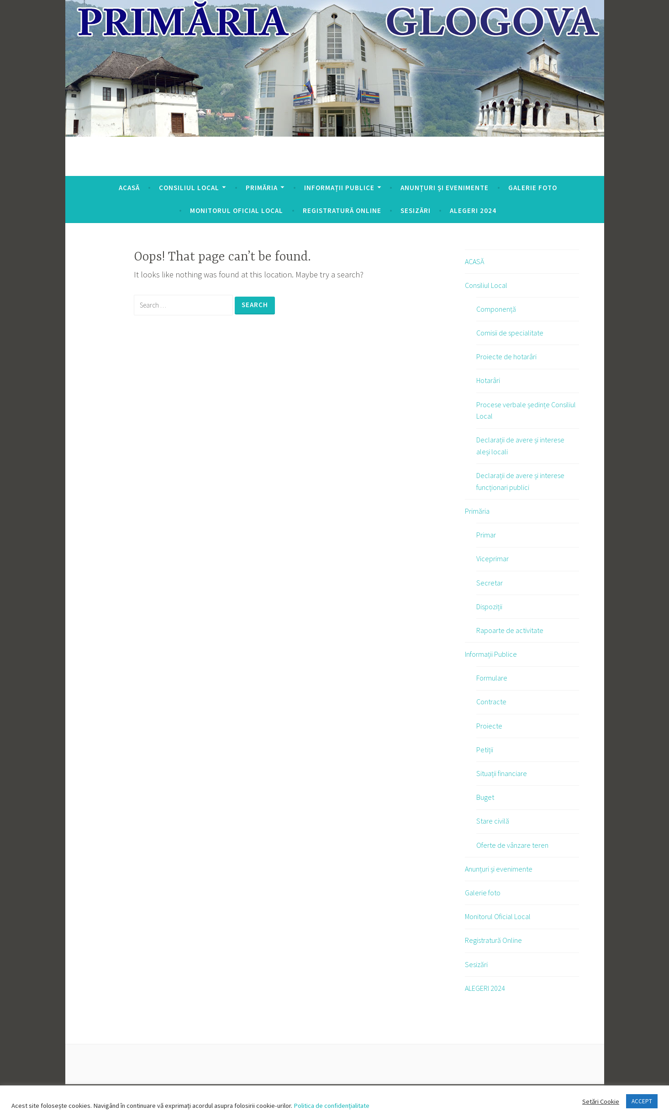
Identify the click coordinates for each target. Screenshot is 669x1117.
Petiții (484, 749)
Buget (485, 797)
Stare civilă (492, 820)
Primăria (262, 187)
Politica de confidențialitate (330, 1105)
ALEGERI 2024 (473, 210)
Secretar (489, 582)
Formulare (491, 677)
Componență (496, 309)
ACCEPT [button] (642, 1101)
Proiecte (489, 725)
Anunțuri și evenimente (444, 187)
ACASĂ (129, 187)
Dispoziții (489, 606)
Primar (486, 534)
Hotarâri (488, 380)
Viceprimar (492, 558)
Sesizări (415, 210)
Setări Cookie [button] (600, 1101)
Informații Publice (339, 187)
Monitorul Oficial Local (236, 210)
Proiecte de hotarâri (506, 356)
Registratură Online (342, 210)
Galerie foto (532, 187)
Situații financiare (501, 773)
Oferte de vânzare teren (512, 845)
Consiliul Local (189, 187)
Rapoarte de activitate (509, 630)
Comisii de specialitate (509, 332)
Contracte (491, 701)
